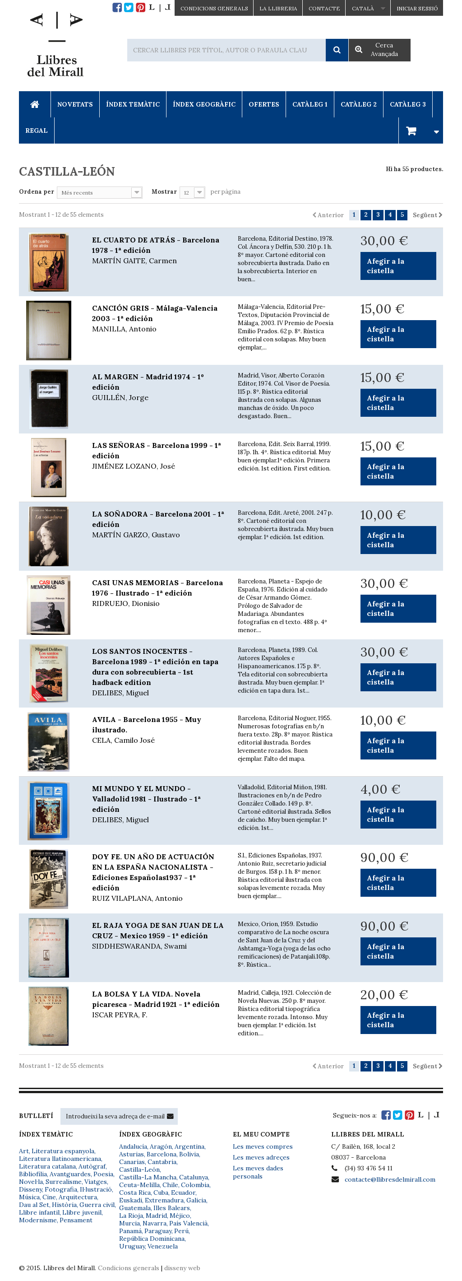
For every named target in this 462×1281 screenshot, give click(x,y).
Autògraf (92, 1166)
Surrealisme (64, 1182)
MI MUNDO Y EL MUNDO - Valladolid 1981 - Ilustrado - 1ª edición (158, 804)
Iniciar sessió (417, 8)
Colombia (195, 1185)
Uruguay (132, 1246)
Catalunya (193, 1177)
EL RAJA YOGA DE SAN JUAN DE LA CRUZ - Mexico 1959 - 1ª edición (158, 936)
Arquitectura (78, 1197)
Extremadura (164, 1200)
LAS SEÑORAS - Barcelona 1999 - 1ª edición (158, 456)
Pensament (76, 1220)
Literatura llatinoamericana (60, 1159)
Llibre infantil (39, 1212)
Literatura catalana (47, 1166)
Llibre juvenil (82, 1212)
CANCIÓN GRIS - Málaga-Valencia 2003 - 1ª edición (158, 318)
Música (29, 1197)
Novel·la (31, 1182)
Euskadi (130, 1200)
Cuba (160, 1192)
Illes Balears (171, 1208)
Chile (170, 1185)
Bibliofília (33, 1174)
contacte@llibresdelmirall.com (390, 1179)
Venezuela (163, 1246)
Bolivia (189, 1154)
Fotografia (61, 1189)
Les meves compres (263, 1146)
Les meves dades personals (258, 1172)
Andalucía (133, 1146)
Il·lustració (96, 1189)
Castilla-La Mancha (147, 1177)
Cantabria (162, 1162)
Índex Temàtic (133, 104)
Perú (181, 1231)
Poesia (103, 1174)
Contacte (324, 8)
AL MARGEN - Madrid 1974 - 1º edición (158, 387)
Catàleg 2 (359, 104)
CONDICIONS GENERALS (214, 8)
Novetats (75, 104)
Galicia (196, 1200)
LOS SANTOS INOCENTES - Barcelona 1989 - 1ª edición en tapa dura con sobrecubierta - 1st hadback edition (158, 672)
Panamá (130, 1231)
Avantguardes (70, 1174)
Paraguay (157, 1231)
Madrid (156, 1215)
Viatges (95, 1182)
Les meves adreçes (261, 1157)
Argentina (189, 1146)
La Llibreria (278, 8)
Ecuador (183, 1192)
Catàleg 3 (408, 104)
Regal (36, 130)
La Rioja (131, 1215)
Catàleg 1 (310, 104)
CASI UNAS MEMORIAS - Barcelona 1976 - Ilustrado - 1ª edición (158, 593)
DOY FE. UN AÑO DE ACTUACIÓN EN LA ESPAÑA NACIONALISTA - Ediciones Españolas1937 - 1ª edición (158, 878)
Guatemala (135, 1208)
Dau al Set (34, 1205)
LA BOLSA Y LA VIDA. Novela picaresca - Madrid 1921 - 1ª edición (158, 1004)
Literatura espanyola (63, 1151)
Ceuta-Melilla (139, 1185)
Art (24, 1151)
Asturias (131, 1154)
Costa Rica (135, 1192)
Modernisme (38, 1220)
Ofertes (264, 104)
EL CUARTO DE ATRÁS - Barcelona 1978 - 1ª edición (158, 250)
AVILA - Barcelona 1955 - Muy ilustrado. (158, 730)
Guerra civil (97, 1205)
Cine (49, 1197)
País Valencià (188, 1223)
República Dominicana (152, 1238)
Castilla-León (139, 1169)
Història (64, 1205)
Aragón (161, 1146)
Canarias (132, 1162)
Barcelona (161, 1154)
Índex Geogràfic (204, 104)
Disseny (30, 1189)
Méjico (180, 1215)
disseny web (182, 1268)
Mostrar (164, 192)
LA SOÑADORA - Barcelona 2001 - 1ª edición (158, 524)
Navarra (154, 1223)
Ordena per (36, 192)
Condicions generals (128, 1268)
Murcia (129, 1223)
